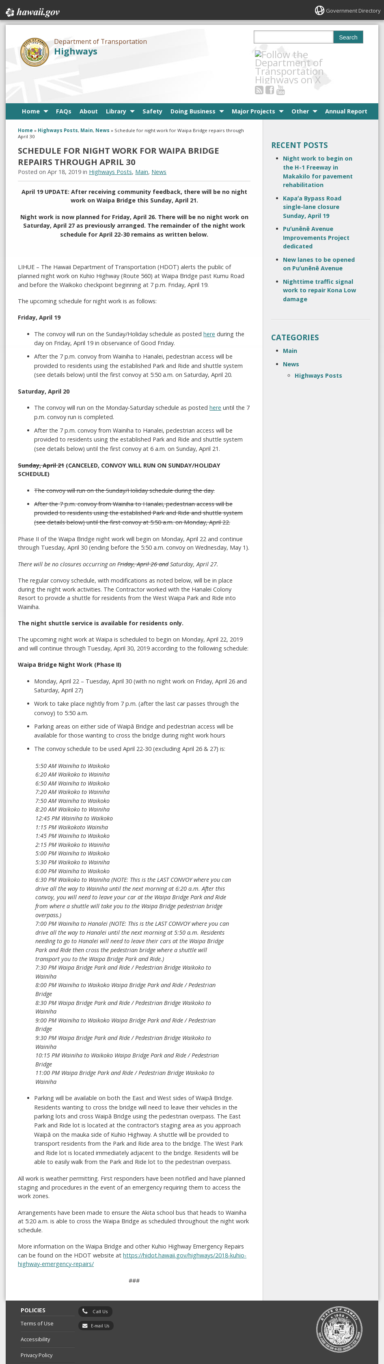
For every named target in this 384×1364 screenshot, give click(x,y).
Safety (152, 82)
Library (116, 82)
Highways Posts (58, 101)
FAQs (63, 82)
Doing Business (193, 82)
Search (348, 37)
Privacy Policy (36, 1325)
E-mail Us (100, 1296)
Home (31, 82)
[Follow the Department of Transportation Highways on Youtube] (291, 54)
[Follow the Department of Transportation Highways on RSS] (269, 54)
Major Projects (253, 82)
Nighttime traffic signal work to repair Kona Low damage (319, 260)
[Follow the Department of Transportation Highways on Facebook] (280, 54)
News (102, 101)
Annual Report (346, 82)
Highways (75, 51)
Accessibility (35, 1309)
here (209, 304)
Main (86, 101)
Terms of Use (37, 1294)
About (89, 82)
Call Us (100, 1282)
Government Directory (351, 10)
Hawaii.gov (31, 11)
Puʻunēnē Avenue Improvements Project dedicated (316, 207)
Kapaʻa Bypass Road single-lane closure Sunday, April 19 (312, 177)
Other (300, 82)
